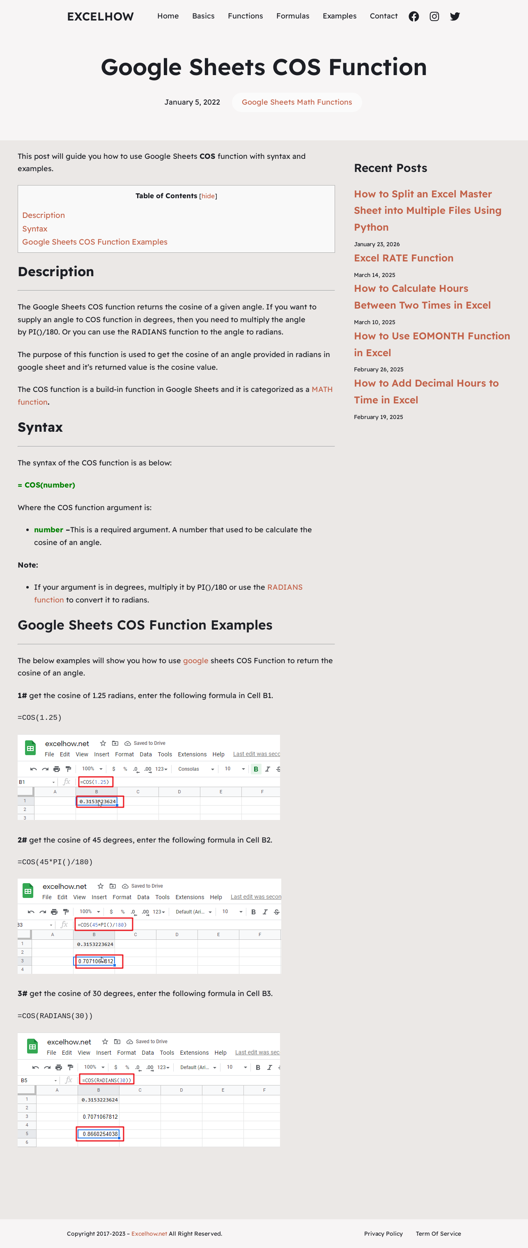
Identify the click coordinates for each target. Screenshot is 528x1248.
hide (208, 196)
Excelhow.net (149, 1233)
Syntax (35, 229)
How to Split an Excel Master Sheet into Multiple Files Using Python (428, 211)
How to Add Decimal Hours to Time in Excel (426, 391)
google (196, 660)
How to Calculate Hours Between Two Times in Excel (422, 296)
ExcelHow (100, 16)
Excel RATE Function (404, 258)
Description (43, 215)
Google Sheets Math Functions (297, 102)
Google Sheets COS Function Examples (95, 242)
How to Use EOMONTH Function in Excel (432, 344)
